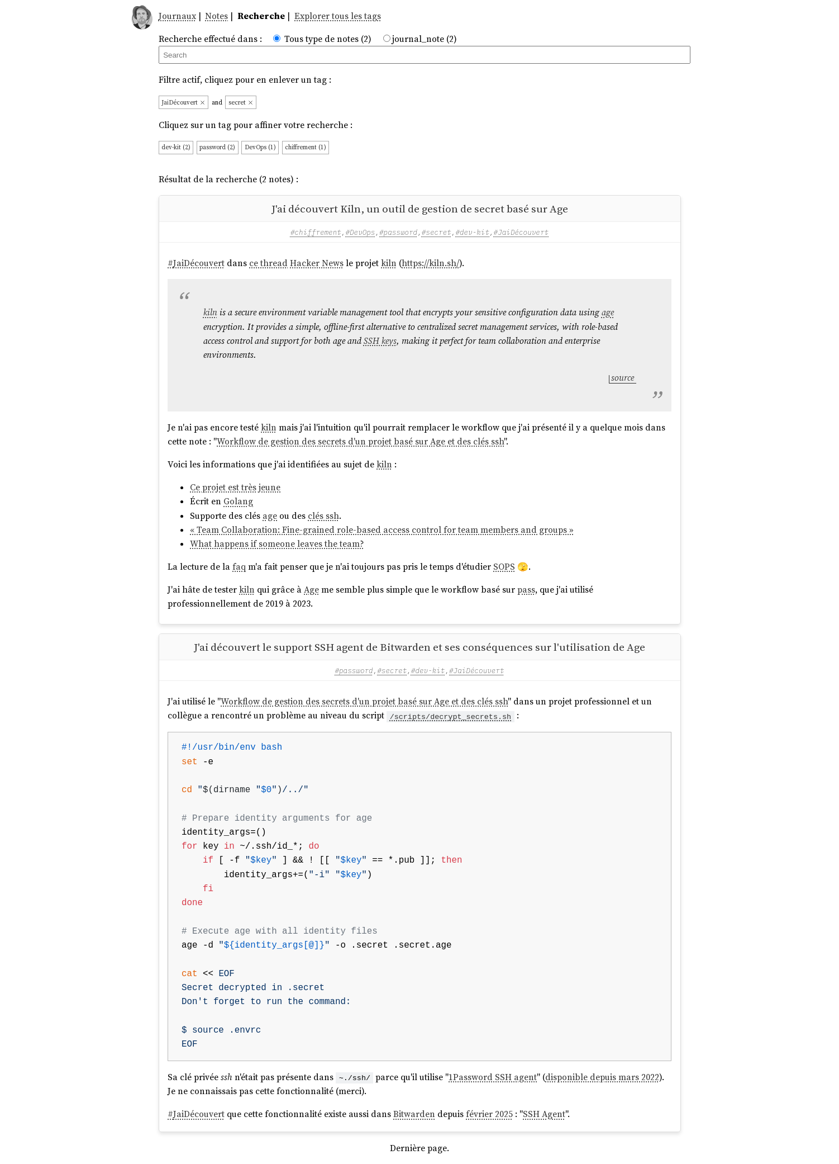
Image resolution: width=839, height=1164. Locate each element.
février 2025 (489, 1114)
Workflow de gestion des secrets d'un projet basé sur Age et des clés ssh (360, 441)
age (608, 312)
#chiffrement (315, 232)
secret (241, 102)
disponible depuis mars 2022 (602, 1077)
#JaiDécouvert (521, 232)
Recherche (261, 16)
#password (398, 232)
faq (239, 566)
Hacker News (317, 263)
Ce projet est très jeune (235, 487)
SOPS (504, 566)
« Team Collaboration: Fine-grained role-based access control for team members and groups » (382, 530)
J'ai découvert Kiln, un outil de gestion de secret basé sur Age (419, 208)
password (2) (217, 147)
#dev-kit (472, 232)
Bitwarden (414, 1114)
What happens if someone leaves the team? (277, 544)
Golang (238, 501)
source (622, 378)
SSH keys (380, 341)
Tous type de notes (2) (327, 39)
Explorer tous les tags (337, 16)
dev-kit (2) (175, 147)
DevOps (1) (260, 147)
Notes (216, 16)
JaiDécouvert (183, 102)
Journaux (177, 16)
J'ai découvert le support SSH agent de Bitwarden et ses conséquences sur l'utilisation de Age (419, 647)
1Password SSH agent (493, 1077)
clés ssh (323, 516)
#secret (436, 232)
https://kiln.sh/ (430, 263)
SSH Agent (544, 1114)
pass (526, 589)
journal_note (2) (424, 39)
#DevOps (360, 232)
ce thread (268, 263)
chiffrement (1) (305, 147)
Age (311, 589)
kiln (389, 263)
